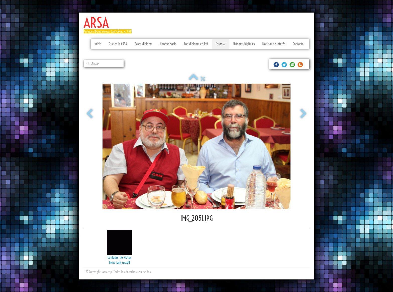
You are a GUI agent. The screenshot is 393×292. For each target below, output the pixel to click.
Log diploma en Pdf (196, 44)
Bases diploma (143, 44)
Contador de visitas (119, 257)
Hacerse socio (168, 44)
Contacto (298, 44)
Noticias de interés (273, 44)
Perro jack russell (119, 262)
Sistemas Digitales (244, 44)
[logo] (109, 27)
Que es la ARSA (118, 44)
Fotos (220, 44)
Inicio (97, 44)
